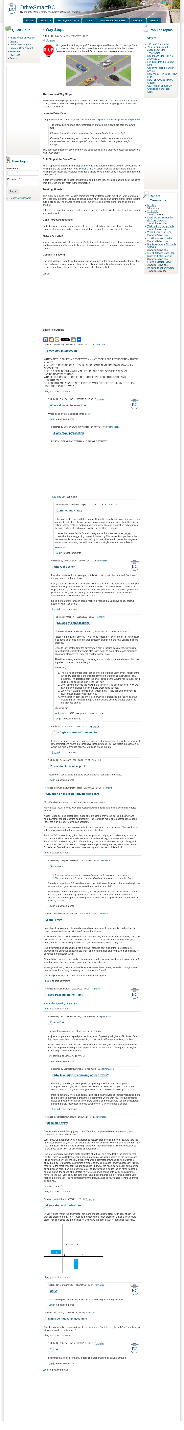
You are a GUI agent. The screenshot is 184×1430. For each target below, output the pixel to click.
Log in (48, 391)
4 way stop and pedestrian (63, 1205)
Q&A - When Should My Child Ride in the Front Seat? (159, 89)
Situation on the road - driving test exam (72, 793)
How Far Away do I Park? (160, 80)
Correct (55, 1349)
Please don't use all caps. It (68, 766)
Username (12, 168)
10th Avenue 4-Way (69, 510)
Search (13, 58)
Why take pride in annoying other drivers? (81, 1075)
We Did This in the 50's (159, 232)
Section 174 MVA (87, 168)
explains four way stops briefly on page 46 (118, 119)
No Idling (151, 205)
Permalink (100, 344)
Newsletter (15, 51)
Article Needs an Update (22, 37)
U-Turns (151, 83)
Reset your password (20, 198)
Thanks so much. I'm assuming (66, 1318)
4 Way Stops (153, 53)
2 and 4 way (54, 919)
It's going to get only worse (161, 268)
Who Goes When (64, 566)
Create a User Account (21, 48)
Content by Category (20, 44)
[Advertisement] (23, 110)
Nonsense (56, 866)
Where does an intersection (68, 405)
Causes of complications (73, 622)
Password (12, 179)
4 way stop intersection (61, 350)
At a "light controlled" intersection (75, 732)
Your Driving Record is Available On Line (158, 48)
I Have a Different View (159, 262)
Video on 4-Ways (57, 1122)
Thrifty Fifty (153, 211)
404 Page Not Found (158, 44)
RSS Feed (15, 55)
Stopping (50, 40)
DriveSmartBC (37, 7)
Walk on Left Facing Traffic (161, 226)
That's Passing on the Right (64, 994)
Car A (53, 1290)
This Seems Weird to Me (159, 238)
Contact (14, 41)
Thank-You (57, 1022)
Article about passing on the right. (61, 1003)
